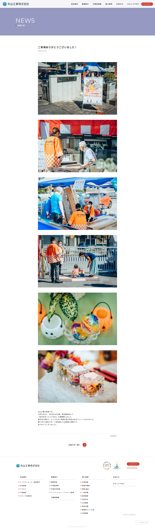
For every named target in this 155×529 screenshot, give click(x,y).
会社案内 (74, 4)
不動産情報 (97, 4)
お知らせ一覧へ (77, 445)
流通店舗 (85, 482)
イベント (113, 436)
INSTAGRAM (132, 468)
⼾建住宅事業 (55, 489)
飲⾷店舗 (85, 506)
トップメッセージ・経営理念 (30, 482)
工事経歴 (23, 492)
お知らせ (119, 4)
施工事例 (108, 4)
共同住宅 (85, 499)
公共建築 (85, 503)
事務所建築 (86, 486)
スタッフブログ (133, 4)
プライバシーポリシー (129, 514)
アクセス (23, 489)
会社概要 (23, 486)
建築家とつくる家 (88, 510)
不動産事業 (55, 486)
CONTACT (147, 4)
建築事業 (54, 482)
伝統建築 (85, 513)
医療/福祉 (85, 489)
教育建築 (85, 496)
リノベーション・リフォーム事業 (62, 492)
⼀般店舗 (85, 492)
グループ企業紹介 (26, 496)
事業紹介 (85, 4)
